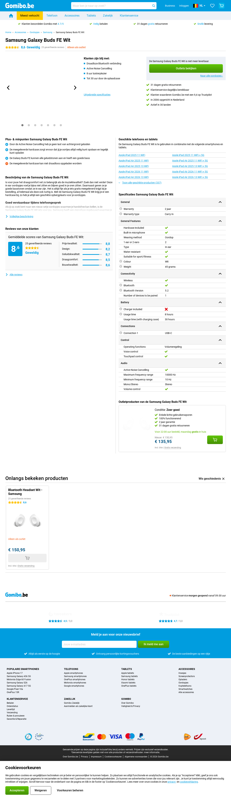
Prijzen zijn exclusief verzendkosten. (151, 749)
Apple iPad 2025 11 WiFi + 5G (188, 155)
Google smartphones (74, 686)
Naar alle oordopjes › (211, 75)
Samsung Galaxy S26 (17, 682)
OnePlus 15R (13, 692)
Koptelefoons (185, 686)
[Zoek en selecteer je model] (113, 5)
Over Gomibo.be (70, 756)
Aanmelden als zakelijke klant (78, 706)
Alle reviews (13, 274)
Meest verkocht (29, 15)
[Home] (11, 15)
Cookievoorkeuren (113, 756)
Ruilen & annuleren (16, 716)
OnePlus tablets (128, 686)
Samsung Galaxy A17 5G (19, 686)
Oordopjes (34, 32)
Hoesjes (182, 673)
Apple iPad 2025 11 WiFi (132, 155)
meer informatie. (152, 752)
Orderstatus (12, 706)
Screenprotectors (187, 676)
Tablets (91, 15)
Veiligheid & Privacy (130, 706)
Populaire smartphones (23, 669)
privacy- (172, 781)
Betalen (10, 703)
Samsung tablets (129, 676)
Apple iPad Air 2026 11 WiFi (134, 171)
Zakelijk (108, 15)
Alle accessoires (186, 692)
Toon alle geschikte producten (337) (140, 182)
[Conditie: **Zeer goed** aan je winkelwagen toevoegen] (215, 440)
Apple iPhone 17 (15, 673)
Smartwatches (185, 689)
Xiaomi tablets (128, 682)
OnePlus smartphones (74, 679)
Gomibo (126, 698)
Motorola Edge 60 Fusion (19, 679)
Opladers (183, 679)
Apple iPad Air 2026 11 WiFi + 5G (190, 171)
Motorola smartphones (75, 682)
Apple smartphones (73, 673)
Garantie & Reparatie (16, 719)
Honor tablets (127, 679)
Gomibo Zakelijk (71, 703)
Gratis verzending (172, 447)
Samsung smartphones (75, 676)
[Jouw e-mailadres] (99, 644)
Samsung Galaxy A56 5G (19, 676)
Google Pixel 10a (15, 689)
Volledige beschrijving (19, 216)
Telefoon (51, 15)
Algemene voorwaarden (136, 756)
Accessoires (72, 15)
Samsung (47, 32)
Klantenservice (129, 15)
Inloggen (184, 5)
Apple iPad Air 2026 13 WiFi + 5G (190, 177)
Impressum (96, 756)
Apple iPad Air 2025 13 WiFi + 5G (190, 166)
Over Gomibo (127, 703)
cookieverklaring (189, 781)
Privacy (84, 756)
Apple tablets (127, 673)
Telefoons (71, 669)
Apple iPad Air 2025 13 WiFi (134, 166)
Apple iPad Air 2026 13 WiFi (134, 177)
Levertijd (11, 709)
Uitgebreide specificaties (97, 94)
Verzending (12, 712)
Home (8, 32)
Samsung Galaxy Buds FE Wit (70, 32)
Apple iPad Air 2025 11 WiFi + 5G (190, 160)
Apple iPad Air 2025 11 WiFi (134, 160)
